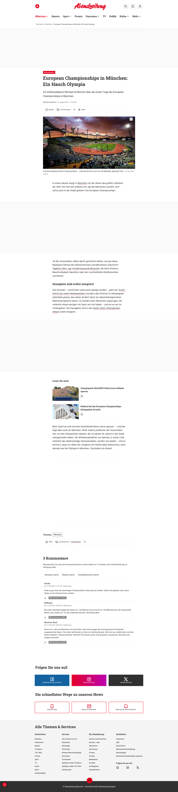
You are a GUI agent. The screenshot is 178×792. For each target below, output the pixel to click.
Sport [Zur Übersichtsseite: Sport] (66, 16)
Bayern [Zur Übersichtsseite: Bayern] (56, 16)
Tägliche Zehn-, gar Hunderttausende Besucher (76, 268)
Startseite (39, 24)
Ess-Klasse (66, 756)
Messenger (66, 746)
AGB (117, 742)
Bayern (37, 746)
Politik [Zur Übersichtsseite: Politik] (112, 16)
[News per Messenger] (52, 707)
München (48, 24)
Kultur (37, 766)
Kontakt (92, 756)
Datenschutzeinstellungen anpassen (129, 756)
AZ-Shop (92, 763)
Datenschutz (120, 746)
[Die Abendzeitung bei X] (126, 680)
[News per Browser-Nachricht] (126, 707)
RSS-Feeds (66, 749)
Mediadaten (93, 759)
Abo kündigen (121, 753)
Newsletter (66, 742)
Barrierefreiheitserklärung (125, 749)
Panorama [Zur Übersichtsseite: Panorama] (91, 16)
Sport (37, 759)
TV (36, 763)
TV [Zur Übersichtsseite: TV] (104, 16)
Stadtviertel (39, 742)
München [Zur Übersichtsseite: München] (40, 16)
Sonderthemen (94, 770)
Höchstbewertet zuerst (88, 575)
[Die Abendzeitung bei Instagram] (89, 680)
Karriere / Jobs (94, 742)
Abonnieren (93, 746)
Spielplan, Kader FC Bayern (72, 763)
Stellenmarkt (66, 770)
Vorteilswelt (66, 759)
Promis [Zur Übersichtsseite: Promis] (78, 16)
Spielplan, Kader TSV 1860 (71, 766)
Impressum (120, 739)
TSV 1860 (38, 753)
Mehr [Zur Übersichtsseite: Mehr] (135, 16)
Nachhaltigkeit (40, 773)
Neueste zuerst (52, 575)
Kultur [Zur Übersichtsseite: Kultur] (123, 16)
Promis (37, 756)
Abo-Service (93, 749)
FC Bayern (38, 749)
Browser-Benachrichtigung (71, 753)
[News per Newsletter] (89, 707)
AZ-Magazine (94, 766)
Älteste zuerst (68, 575)
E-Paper (92, 753)
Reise (37, 770)
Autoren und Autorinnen (97, 739)
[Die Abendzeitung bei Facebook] (52, 680)
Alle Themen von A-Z (69, 739)
